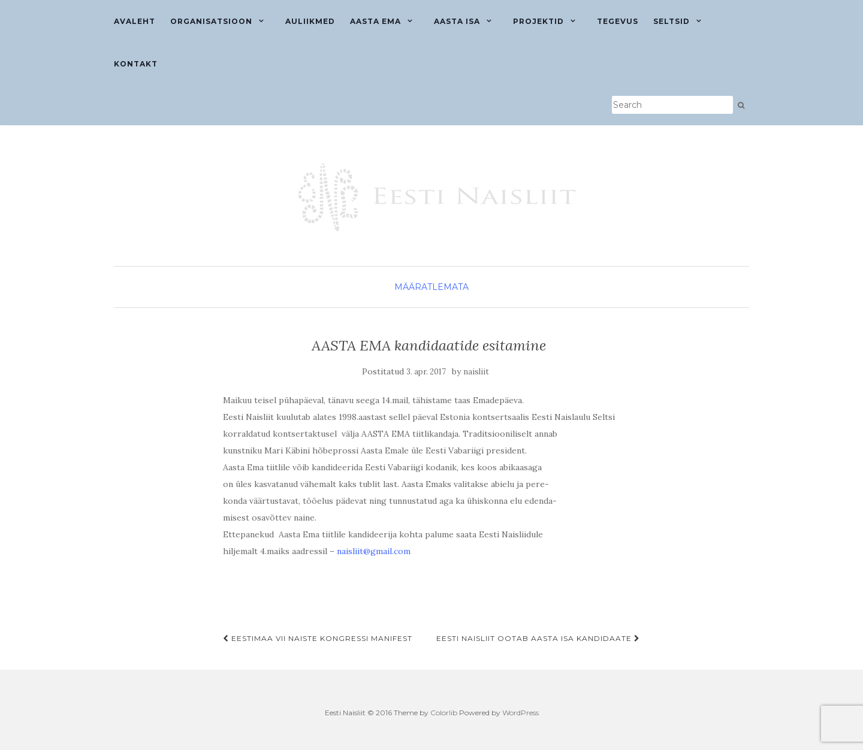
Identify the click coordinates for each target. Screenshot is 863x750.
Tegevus (617, 21)
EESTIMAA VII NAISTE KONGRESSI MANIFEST (317, 638)
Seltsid (671, 21)
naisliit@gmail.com (374, 551)
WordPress (520, 712)
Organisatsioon (211, 21)
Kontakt (136, 63)
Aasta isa (457, 21)
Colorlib (443, 712)
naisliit (476, 372)
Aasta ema (375, 21)
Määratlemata (431, 287)
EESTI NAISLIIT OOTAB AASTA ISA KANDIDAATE (538, 638)
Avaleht (134, 21)
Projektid (538, 21)
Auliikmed (310, 21)
